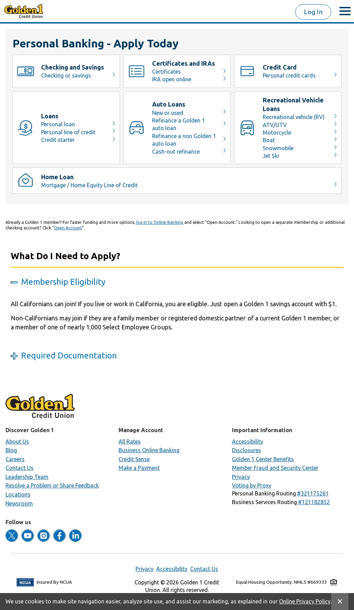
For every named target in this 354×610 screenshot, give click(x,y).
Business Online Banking (149, 450)
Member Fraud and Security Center (275, 468)
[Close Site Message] (339, 601)
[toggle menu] (345, 11)
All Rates (130, 441)
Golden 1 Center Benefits (263, 459)
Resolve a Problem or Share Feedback (52, 485)
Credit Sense (134, 459)
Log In (313, 12)
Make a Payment (139, 468)
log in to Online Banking (159, 222)
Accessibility (247, 441)
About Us (17, 441)
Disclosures (246, 450)
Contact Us (20, 468)
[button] (313, 493)
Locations (18, 494)
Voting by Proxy (251, 485)
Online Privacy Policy (304, 601)
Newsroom (19, 503)
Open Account (68, 228)
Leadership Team (27, 477)
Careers (15, 459)
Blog (11, 450)
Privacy (241, 477)
